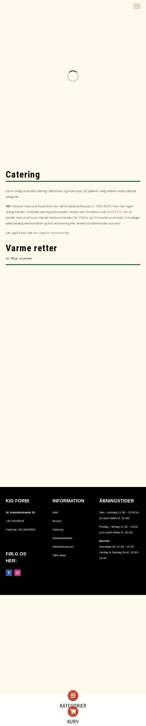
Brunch (57, 521)
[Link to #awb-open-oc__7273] (73, 695)
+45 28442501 (26, 529)
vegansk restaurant (51, 233)
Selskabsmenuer (63, 546)
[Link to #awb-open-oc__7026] (73, 711)
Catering (57, 529)
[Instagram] (17, 573)
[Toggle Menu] (137, 6)
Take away (59, 555)
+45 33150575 (15, 521)
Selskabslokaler (62, 538)
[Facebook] (9, 573)
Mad (55, 512)
